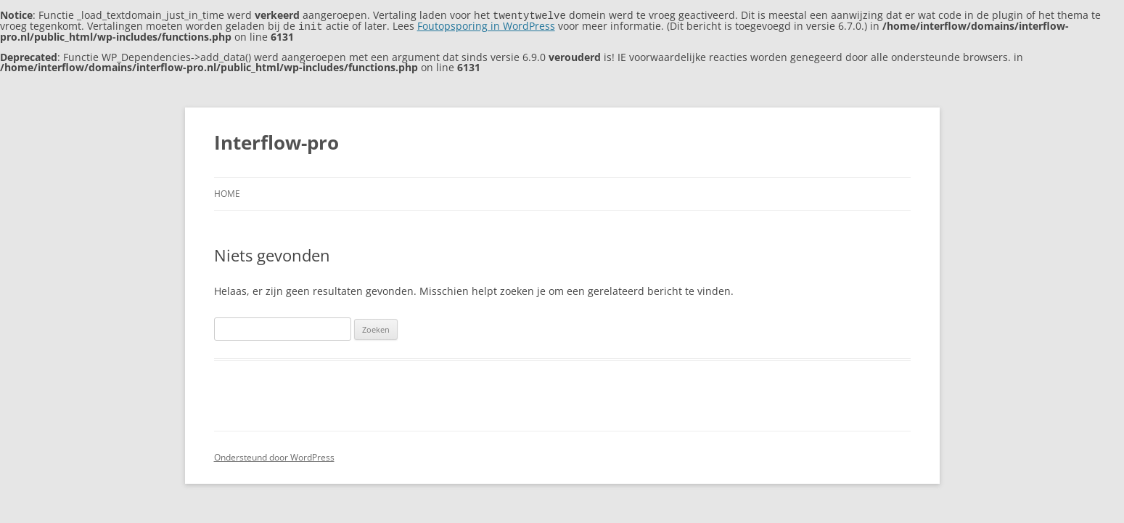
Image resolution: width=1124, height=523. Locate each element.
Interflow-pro (276, 141)
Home (227, 192)
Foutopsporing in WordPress (486, 25)
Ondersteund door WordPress (274, 456)
